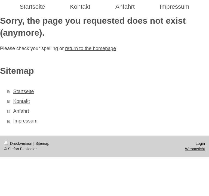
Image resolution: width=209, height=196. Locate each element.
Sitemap (42, 143)
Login (200, 143)
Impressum (25, 121)
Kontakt (21, 101)
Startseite (23, 91)
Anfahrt (21, 111)
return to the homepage (90, 48)
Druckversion (18, 143)
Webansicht (195, 149)
